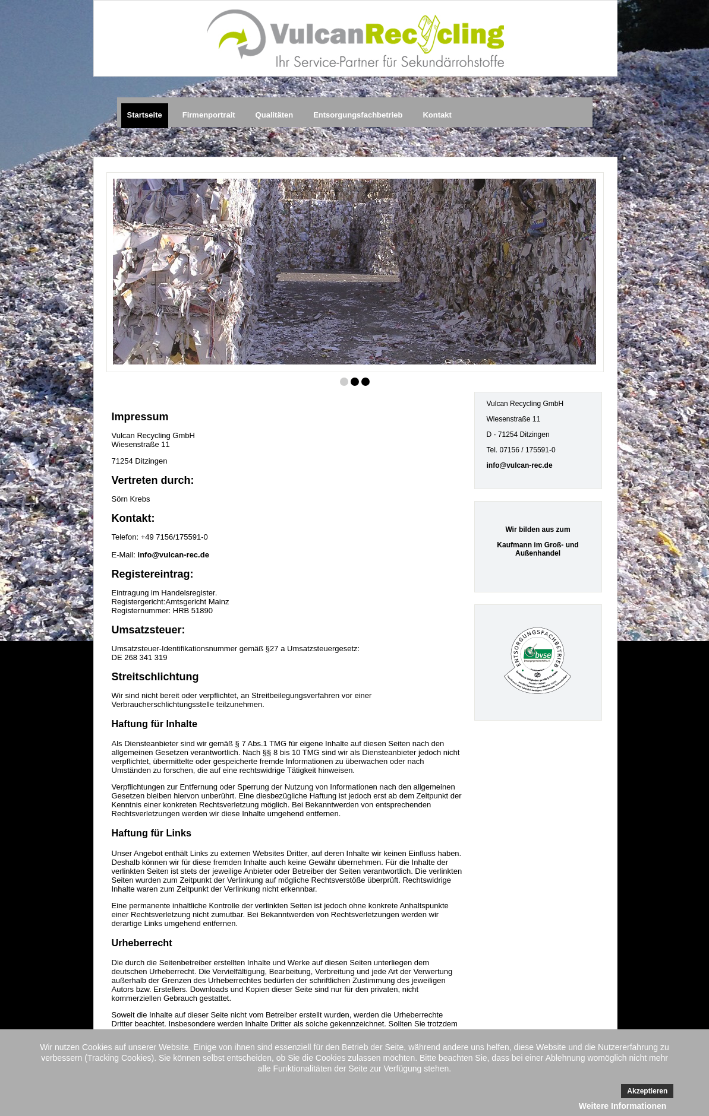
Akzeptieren (647, 1091)
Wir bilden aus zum (537, 529)
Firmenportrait (208, 114)
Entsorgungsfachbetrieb (357, 114)
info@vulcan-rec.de (173, 554)
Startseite (144, 114)
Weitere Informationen (623, 1106)
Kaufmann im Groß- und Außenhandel (537, 549)
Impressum (140, 417)
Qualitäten (275, 114)
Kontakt (437, 114)
